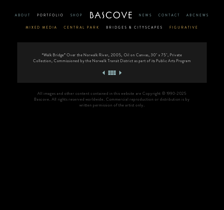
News (145, 15)
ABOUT (23, 15)
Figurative (184, 27)
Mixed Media (41, 27)
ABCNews (197, 15)
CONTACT (169, 15)
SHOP (76, 15)
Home (111, 15)
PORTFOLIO (50, 15)
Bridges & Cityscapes (134, 27)
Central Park (81, 27)
